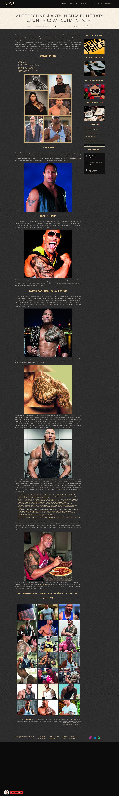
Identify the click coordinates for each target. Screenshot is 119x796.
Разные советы (89, 132)
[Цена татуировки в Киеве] (94, 46)
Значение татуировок (91, 129)
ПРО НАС (92, 4)
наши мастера (42, 584)
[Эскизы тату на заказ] (94, 113)
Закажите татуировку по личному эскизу (31, 70)
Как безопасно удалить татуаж (94, 156)
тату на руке (77, 158)
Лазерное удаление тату (95, 163)
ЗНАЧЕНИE (74, 736)
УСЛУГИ (100, 4)
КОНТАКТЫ (83, 4)
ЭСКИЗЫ (65, 736)
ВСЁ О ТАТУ (108, 4)
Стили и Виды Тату (90, 136)
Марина (28, 719)
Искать (103, 145)
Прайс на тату (22, 71)
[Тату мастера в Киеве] (94, 68)
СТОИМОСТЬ (74, 4)
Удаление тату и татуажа (92, 139)
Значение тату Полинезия (26, 67)
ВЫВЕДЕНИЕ (42, 738)
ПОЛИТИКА (72, 738)
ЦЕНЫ (51, 736)
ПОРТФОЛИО (63, 4)
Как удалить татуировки (93, 170)
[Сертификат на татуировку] (94, 91)
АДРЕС (58, 736)
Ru (115, 4)
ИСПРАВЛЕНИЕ (53, 738)
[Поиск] (94, 145)
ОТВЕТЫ (63, 738)
